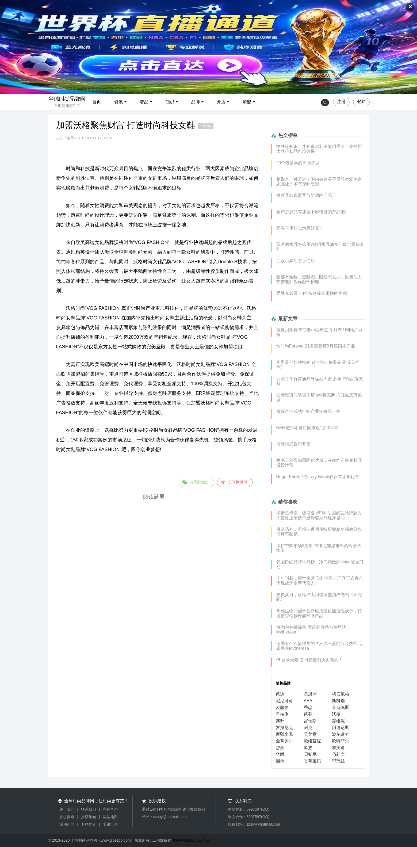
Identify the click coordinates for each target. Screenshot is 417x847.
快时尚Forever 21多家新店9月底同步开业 (315, 346)
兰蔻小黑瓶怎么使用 (295, 260)
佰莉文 (338, 754)
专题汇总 (110, 824)
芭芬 (308, 714)
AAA (308, 701)
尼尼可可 (284, 701)
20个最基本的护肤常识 (298, 163)
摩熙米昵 (284, 734)
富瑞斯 (310, 721)
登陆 (361, 101)
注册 (341, 101)
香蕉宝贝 (312, 761)
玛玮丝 (338, 761)
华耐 (280, 754)
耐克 (308, 727)
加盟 (247, 102)
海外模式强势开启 (293, 444)
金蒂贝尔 (284, 741)
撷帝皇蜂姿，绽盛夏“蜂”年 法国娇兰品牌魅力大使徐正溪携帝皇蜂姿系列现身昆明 (319, 515)
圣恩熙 (310, 694)
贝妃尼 (310, 754)
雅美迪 (338, 747)
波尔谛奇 (340, 734)
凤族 (308, 747)
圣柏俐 (282, 714)
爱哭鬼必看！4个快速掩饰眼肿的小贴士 (313, 293)
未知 (60, 138)
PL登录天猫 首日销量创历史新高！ (309, 660)
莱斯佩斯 (340, 707)
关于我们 (66, 809)
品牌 (195, 102)
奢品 (144, 102)
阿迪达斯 (340, 727)
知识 (170, 102)
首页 (96, 102)
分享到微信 (199, 482)
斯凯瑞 (338, 701)
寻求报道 (66, 817)
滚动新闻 (66, 824)
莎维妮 (338, 721)
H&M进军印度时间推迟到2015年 (307, 427)
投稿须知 (88, 817)
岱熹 (280, 747)
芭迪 (280, 694)
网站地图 (110, 817)
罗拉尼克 (284, 727)
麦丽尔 (282, 707)
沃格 (336, 714)
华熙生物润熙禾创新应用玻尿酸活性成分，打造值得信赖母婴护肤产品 (319, 613)
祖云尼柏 (340, 694)
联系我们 (88, 809)
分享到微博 (237, 482)
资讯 (118, 102)
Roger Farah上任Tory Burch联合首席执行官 (317, 476)
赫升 (280, 721)
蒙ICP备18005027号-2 (191, 840)
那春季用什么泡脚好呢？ (299, 228)
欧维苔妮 (312, 741)
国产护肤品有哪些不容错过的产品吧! (311, 211)
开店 (221, 102)
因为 (280, 761)
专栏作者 (88, 824)
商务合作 (110, 809)
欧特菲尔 (340, 741)
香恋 (308, 707)
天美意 (310, 734)
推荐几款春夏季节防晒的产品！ (306, 195)
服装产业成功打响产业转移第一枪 (308, 411)
